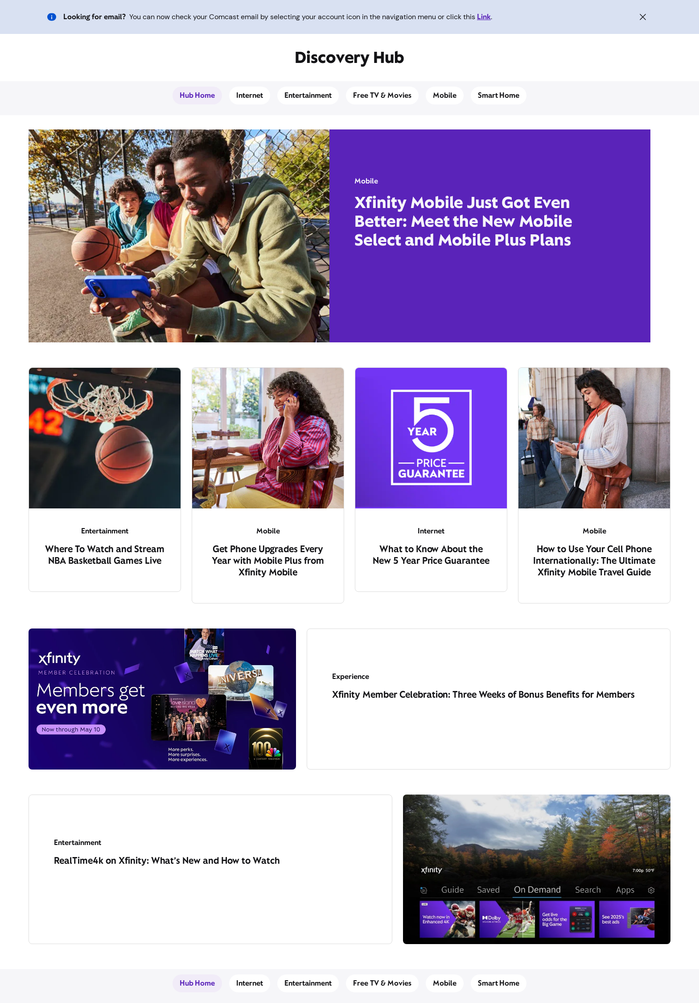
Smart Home (499, 95)
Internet (249, 95)
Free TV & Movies (382, 95)
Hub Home (197, 95)
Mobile (444, 95)
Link (484, 16)
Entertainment (308, 95)
